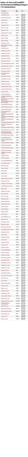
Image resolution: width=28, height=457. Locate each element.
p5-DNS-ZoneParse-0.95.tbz (7, 142)
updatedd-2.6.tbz (5, 25)
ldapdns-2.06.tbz (5, 198)
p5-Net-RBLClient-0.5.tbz (6, 104)
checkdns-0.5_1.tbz (5, 293)
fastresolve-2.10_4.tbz (6, 226)
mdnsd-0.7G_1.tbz (5, 180)
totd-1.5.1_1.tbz (4, 27)
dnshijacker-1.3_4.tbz (6, 262)
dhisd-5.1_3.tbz (4, 285)
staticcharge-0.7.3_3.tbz (6, 32)
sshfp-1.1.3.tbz (4, 35)
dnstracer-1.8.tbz (5, 247)
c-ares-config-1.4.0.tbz (6, 295)
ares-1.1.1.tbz (4, 316)
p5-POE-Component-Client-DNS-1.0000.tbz (7, 102)
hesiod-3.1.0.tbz (4, 211)
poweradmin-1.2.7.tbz (6, 78)
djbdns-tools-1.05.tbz (5, 283)
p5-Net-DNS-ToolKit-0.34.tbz (7, 127)
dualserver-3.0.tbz (5, 232)
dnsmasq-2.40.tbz (5, 260)
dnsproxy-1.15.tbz (5, 252)
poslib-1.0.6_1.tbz (5, 81)
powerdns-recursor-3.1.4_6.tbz (5, 74)
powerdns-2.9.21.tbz (5, 76)
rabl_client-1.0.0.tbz (5, 60)
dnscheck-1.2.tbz (5, 270)
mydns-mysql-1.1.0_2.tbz (6, 178)
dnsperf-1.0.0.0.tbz (5, 255)
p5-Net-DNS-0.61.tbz (5, 137)
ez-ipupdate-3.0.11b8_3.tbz (7, 229)
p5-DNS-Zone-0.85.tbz (6, 145)
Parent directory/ (4, 13)
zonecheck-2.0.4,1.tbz (6, 17)
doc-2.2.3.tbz (4, 239)
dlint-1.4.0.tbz (4, 280)
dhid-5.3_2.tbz (4, 288)
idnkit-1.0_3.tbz (4, 206)
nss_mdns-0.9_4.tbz (5, 163)
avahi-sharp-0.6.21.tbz (6, 308)
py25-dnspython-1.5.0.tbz (6, 66)
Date (22, 10)
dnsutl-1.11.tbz (4, 244)
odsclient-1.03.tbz (5, 157)
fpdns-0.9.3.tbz (4, 219)
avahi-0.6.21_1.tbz (5, 313)
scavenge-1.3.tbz (5, 48)
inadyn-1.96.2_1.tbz (5, 203)
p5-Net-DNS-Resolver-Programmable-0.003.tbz (6, 132)
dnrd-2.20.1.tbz (4, 278)
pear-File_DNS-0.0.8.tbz (6, 89)
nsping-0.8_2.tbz (5, 165)
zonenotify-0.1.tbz (5, 14)
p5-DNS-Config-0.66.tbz (6, 150)
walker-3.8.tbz (4, 20)
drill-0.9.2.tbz (4, 234)
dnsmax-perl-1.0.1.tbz (6, 257)
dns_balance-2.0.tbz (5, 272)
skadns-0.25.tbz (4, 40)
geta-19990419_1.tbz (6, 216)
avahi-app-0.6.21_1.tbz (6, 311)
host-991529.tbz (4, 209)
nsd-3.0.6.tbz (4, 170)
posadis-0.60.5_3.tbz (5, 83)
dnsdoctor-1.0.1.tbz (5, 267)
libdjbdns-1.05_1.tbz (5, 191)
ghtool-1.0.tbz (4, 214)
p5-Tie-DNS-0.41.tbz (5, 94)
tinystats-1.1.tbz (4, 30)
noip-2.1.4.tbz (4, 175)
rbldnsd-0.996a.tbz (5, 55)
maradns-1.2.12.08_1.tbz (6, 183)
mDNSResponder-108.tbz (7, 186)
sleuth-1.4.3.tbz (4, 38)
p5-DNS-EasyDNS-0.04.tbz (7, 147)
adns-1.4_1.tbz (4, 318)
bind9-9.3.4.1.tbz (5, 306)
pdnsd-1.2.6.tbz (4, 91)
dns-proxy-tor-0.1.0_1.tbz (6, 275)
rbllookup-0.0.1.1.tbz (5, 53)
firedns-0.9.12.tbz (5, 224)
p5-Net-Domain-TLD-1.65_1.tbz (5, 112)
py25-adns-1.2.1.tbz (5, 71)
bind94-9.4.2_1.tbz (5, 298)
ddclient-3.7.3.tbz (5, 290)
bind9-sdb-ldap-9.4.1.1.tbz (7, 301)
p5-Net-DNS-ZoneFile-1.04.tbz (8, 122)
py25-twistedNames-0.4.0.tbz (7, 63)
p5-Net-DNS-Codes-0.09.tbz (7, 135)
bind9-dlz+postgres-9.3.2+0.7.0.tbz (5, 303)
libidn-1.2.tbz (4, 188)
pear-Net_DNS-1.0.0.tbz (6, 86)
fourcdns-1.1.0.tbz (5, 221)
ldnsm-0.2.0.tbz (4, 193)
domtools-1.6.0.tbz (5, 237)
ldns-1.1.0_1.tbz (4, 196)
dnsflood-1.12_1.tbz (5, 265)
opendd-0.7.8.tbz (5, 155)
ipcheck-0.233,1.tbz (5, 201)
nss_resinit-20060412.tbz (6, 160)
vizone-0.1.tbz (4, 22)
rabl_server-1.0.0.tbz (5, 58)
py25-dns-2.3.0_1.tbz (5, 68)
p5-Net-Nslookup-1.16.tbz (6, 106)
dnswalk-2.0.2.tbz (5, 242)
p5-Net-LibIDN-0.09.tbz (6, 109)
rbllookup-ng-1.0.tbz (5, 50)
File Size (17, 11)
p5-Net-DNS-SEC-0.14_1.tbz (7, 129)
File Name (3, 10)
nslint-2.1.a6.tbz (4, 168)
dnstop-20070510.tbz (5, 249)
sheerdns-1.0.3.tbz (5, 43)
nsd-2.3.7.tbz (4, 173)
